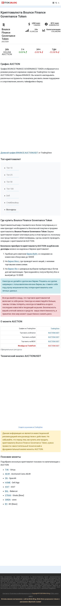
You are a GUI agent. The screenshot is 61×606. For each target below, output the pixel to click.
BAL (6, 491)
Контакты (6, 593)
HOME (8, 482)
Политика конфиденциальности (20, 593)
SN (6, 478)
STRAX (8, 495)
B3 (6, 504)
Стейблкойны (12, 202)
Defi (8, 195)
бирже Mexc (13, 261)
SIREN (8, 500)
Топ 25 (9, 175)
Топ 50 (9, 182)
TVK (7, 470)
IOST (7, 487)
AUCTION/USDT (53, 333)
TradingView (55, 328)
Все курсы (11, 209)
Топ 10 (9, 168)
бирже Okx (13, 269)
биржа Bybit (32, 254)
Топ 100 (10, 189)
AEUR (7, 474)
